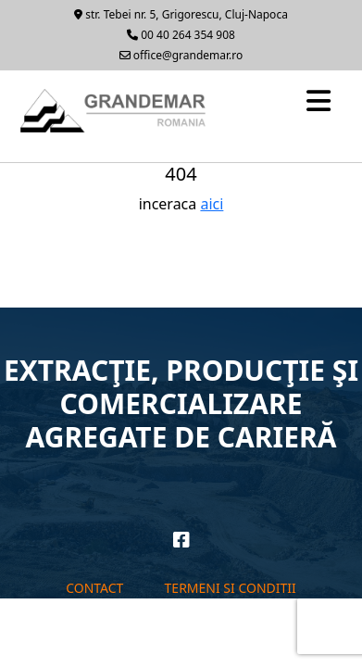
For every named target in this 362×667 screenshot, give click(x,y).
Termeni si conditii (230, 588)
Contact (94, 588)
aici (211, 204)
